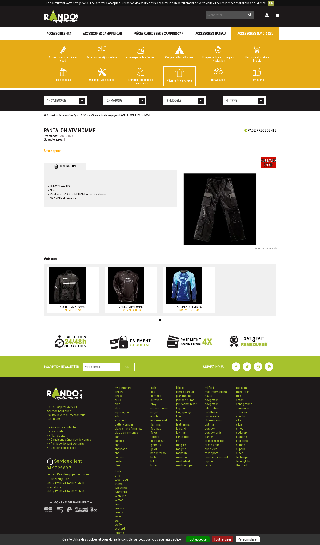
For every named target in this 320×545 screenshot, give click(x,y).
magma (181, 449)
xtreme (119, 532)
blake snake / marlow (128, 428)
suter (239, 453)
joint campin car (186, 404)
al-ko (118, 400)
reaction (241, 387)
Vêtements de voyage (179, 75)
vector (119, 500)
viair (117, 504)
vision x (119, 508)
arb (117, 416)
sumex (240, 445)
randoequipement (216, 457)
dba (152, 391)
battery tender (124, 424)
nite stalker (212, 408)
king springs (183, 412)
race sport (211, 453)
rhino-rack (242, 391)
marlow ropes (185, 465)
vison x (119, 512)
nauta (208, 396)
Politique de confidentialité (68, 443)
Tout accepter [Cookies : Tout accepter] (198, 539)
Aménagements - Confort (141, 52)
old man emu (213, 420)
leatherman (183, 424)
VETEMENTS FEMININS (189, 306)
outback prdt (213, 432)
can (117, 436)
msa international (216, 391)
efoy (153, 404)
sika (238, 420)
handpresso (158, 453)
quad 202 (211, 449)
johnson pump (185, 400)
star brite (242, 440)
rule (238, 396)
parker (209, 436)
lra (177, 440)
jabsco (180, 387)
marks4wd (183, 461)
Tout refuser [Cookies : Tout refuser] (222, 539)
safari (240, 400)
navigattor (211, 400)
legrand (181, 428)
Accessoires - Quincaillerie (102, 52)
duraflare (156, 400)
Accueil (50, 115)
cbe (117, 445)
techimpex (243, 457)
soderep (241, 432)
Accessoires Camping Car (102, 34)
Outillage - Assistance (102, 75)
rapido (209, 461)
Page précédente (260, 130)
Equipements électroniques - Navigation (218, 54)
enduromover (159, 408)
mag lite (181, 445)
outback (210, 428)
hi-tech (154, 465)
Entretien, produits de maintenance (141, 76)
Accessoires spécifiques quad (63, 54)
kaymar (181, 408)
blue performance (126, 432)
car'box (119, 440)
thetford (241, 465)
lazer (179, 420)
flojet (153, 432)
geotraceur (157, 440)
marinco (181, 457)
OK (271, 3)
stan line (241, 436)
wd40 (118, 524)
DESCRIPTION (65, 166)
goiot (153, 449)
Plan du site (58, 435)
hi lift (153, 461)
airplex (119, 396)
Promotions (257, 75)
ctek (117, 465)
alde (117, 404)
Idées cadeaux (63, 75)
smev (239, 428)
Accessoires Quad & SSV (255, 34)
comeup (120, 457)
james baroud (185, 391)
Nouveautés (218, 75)
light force (182, 436)
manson (181, 453)
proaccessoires (214, 440)
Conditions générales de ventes (71, 439)
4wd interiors (123, 387)
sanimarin (242, 408)
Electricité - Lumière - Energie (257, 54)
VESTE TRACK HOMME (73, 306)
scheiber (241, 412)
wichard (120, 528)
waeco (119, 516)
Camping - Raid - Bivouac (179, 52)
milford (209, 387)
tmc (117, 475)
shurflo (240, 416)
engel (154, 412)
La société (57, 431)
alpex (118, 408)
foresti (154, 436)
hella (153, 457)
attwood (120, 420)
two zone (121, 487)
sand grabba (244, 404)
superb (240, 449)
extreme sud (158, 420)
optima (209, 424)
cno (117, 453)
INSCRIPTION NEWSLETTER (61, 367)
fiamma (155, 424)
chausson (121, 449)
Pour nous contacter (64, 427)
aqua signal (122, 412)
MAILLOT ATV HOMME (131, 306)
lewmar (181, 432)
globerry (155, 445)
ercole (154, 416)
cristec (119, 461)
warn (118, 520)
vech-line (120, 496)
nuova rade (212, 416)
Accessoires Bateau (210, 34)
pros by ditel (212, 445)
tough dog (121, 479)
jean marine (183, 396)
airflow (119, 391)
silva (239, 424)
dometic (155, 396)
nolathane (211, 412)
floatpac (155, 428)
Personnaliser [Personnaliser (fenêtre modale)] (248, 539)
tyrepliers (121, 492)
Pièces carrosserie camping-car (158, 34)
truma (119, 483)
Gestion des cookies (63, 447)
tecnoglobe (243, 461)
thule (118, 471)
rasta (208, 465)
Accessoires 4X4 (59, 34)
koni (178, 416)
